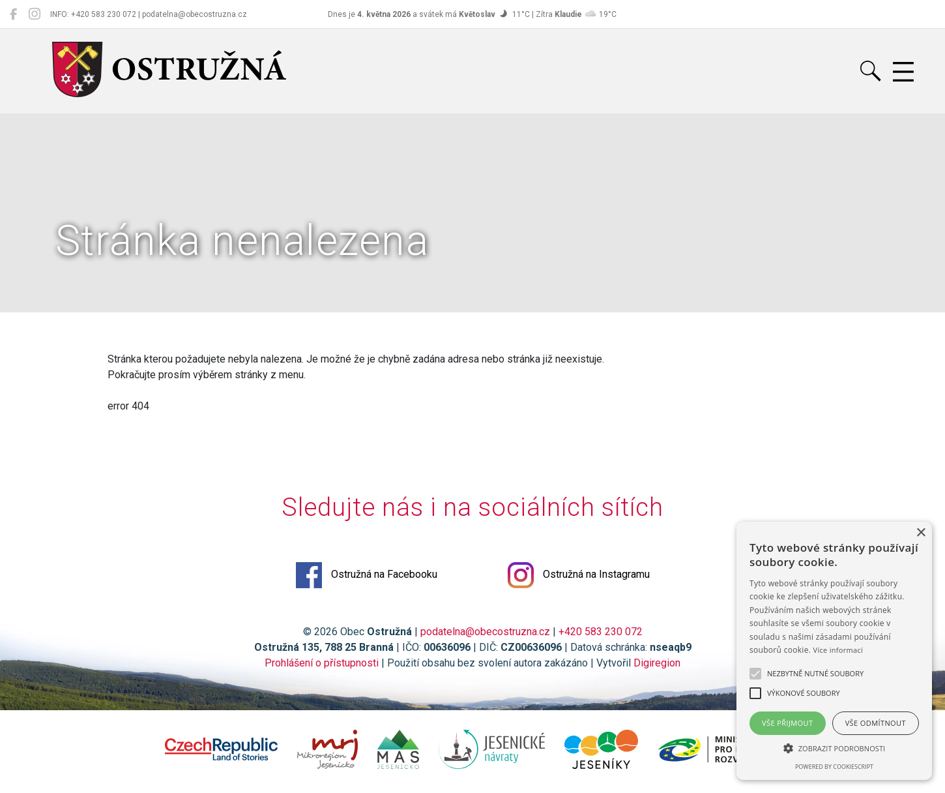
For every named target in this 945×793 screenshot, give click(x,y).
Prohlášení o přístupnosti (322, 663)
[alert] (834, 651)
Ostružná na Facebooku (366, 575)
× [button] (920, 533)
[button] (834, 748)
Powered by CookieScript (834, 766)
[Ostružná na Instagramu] (34, 14)
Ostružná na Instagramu (579, 575)
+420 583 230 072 (601, 631)
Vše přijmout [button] (787, 723)
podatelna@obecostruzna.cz (485, 631)
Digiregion (656, 663)
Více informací (838, 650)
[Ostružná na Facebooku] (13, 14)
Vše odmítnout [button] (875, 723)
